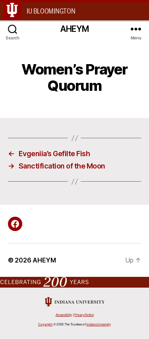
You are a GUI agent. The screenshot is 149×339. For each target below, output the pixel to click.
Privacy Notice (83, 315)
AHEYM (74, 29)
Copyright (45, 324)
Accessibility (64, 315)
